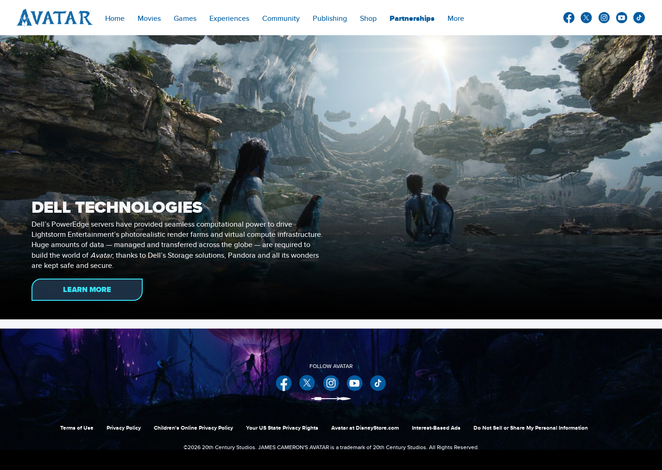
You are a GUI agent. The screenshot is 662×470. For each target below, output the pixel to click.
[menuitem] (115, 18)
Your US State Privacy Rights (282, 428)
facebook (569, 17)
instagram (604, 17)
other (639, 18)
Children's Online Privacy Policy (193, 428)
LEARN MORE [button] (87, 289)
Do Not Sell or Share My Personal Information (530, 428)
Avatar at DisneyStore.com (365, 428)
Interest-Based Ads (436, 428)
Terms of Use (77, 428)
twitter (586, 17)
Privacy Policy (124, 428)
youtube (622, 17)
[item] (149, 18)
